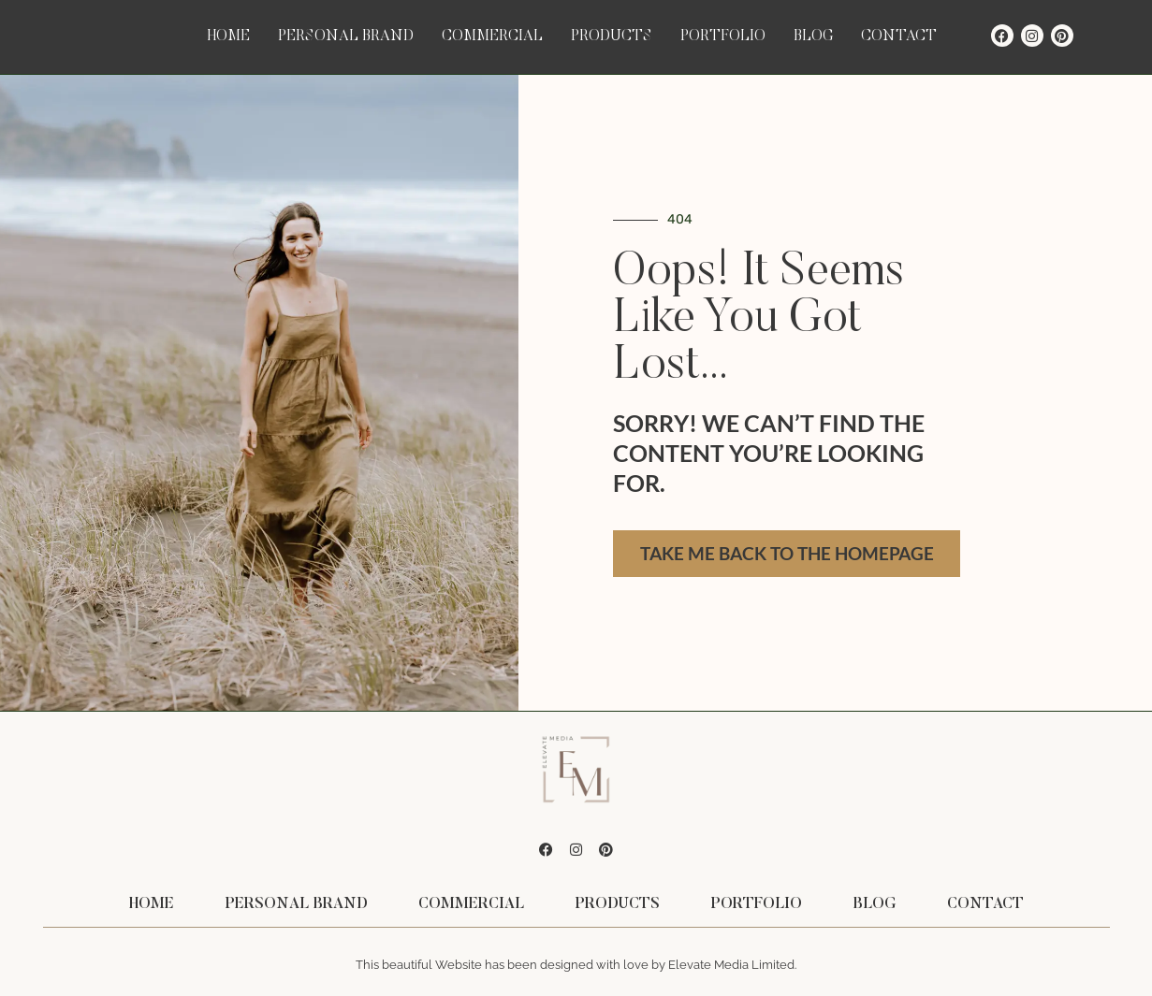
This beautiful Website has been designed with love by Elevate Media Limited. (576, 965)
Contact (899, 36)
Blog (813, 36)
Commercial (492, 36)
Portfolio (723, 36)
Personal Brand (346, 36)
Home (229, 36)
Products (611, 36)
